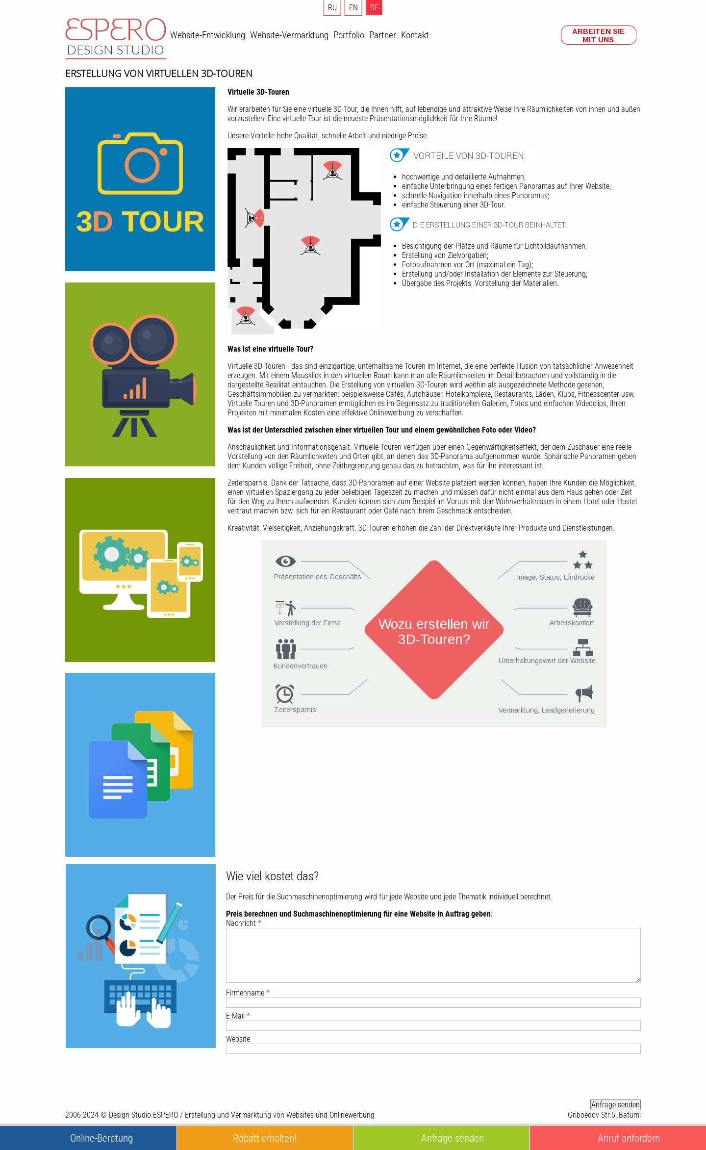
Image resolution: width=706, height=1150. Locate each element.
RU (332, 7)
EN (353, 7)
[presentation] (566, 1076)
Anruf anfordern (629, 1138)
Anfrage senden (615, 1104)
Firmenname (248, 992)
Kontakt (415, 35)
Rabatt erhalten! (265, 1138)
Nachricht (243, 923)
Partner (382, 35)
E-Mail (238, 1016)
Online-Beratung (101, 1138)
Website (238, 1039)
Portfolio (348, 35)
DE (374, 7)
